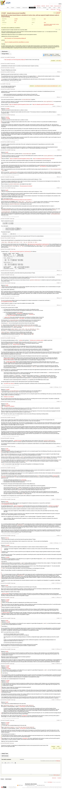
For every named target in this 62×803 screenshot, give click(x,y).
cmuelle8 (15, 18)
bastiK (7, 152)
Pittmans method (5, 605)
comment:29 (3, 546)
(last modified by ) (13, 27)
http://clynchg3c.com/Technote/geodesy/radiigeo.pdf (15, 38)
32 (55, 661)
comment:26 (3, 456)
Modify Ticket (5, 766)
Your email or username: (6, 771)
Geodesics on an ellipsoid (8, 406)
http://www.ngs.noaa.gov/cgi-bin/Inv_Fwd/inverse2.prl (38, 247)
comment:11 (3, 178)
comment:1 (3, 57)
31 (59, 554)
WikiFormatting (56, 789)
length (54, 24)
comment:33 (3, 630)
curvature (57, 24)
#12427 (3, 13)
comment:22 (3, 396)
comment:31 (3, 595)
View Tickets (32, 7)
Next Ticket (58, 9)
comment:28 (3, 510)
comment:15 (3, 252)
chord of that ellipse (11, 322)
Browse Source (25, 7)
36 (60, 675)
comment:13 (3, 220)
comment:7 (3, 106)
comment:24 (3, 427)
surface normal (15, 352)
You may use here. (55, 789)
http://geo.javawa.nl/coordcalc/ (25, 187)
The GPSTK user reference (8, 392)
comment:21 (3, 346)
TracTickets (50, 796)
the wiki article (22, 718)
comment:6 (3, 97)
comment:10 (3, 150)
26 (60, 396)
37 (60, 711)
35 (60, 661)
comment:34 (3, 661)
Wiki (8, 7)
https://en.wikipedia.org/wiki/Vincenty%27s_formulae (42, 104)
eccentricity (30, 321)
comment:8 (3, 115)
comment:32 (3, 609)
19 (55, 510)
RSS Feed (21, 799)
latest (45, 22)
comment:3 (3, 67)
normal (15, 20)
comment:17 (3, 281)
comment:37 (3, 732)
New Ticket (39, 7)
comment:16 (3, 277)
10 (60, 97)
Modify (60, 10)
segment (51, 24)
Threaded (57, 54)
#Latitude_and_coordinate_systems (36, 348)
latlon (45, 24)
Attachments (5, 51)
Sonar (54, 7)
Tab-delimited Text (41, 799)
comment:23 (3, 411)
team (45, 18)
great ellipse (21, 325)
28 (53, 554)
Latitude (20, 348)
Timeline (12, 7)
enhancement (15, 13)
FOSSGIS (35, 800)
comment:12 (3, 189)
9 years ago (58, 13)
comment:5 (3, 89)
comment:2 (3, 63)
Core (15, 22)
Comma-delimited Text (30, 799)
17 (60, 289)
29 (60, 277)
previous (15, 82)
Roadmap (44, 7)
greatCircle (46, 25)
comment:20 (3, 312)
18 (60, 281)
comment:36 (3, 711)
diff (59, 60)
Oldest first (46, 54)
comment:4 (3, 71)
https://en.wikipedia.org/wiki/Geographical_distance (19, 104)
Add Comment (5, 768)
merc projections (42, 167)
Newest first (52, 54)
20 (53, 396)
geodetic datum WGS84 (10, 370)
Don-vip (7, 549)
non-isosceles (19, 320)
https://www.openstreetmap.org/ (56, 800)
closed (9, 13)
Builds (50, 7)
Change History (6, 53)
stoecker (7, 117)
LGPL (58, 801)
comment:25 (3, 447)
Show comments (47, 55)
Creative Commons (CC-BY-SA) (36, 801)
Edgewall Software (13, 801)
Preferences (58, 773)
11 (60, 189)
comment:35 (3, 675)
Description (59, 792)
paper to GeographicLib (18, 517)
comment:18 (3, 289)
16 (60, 546)
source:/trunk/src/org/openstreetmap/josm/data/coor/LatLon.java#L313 (17, 200)
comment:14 (3, 241)
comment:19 (3, 305)
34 (60, 609)
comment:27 (3, 478)
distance (47, 24)
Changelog (18, 7)
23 (59, 396)
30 (60, 510)
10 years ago (58, 12)
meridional (50, 25)
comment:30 (3, 554)
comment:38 (3, 755)
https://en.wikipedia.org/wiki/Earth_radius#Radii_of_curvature (16, 42)
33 (60, 554)
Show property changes (56, 55)
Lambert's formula (17, 450)
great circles (7, 324)
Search (59, 7)
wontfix (22, 13)
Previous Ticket (53, 9)
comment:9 (3, 142)
